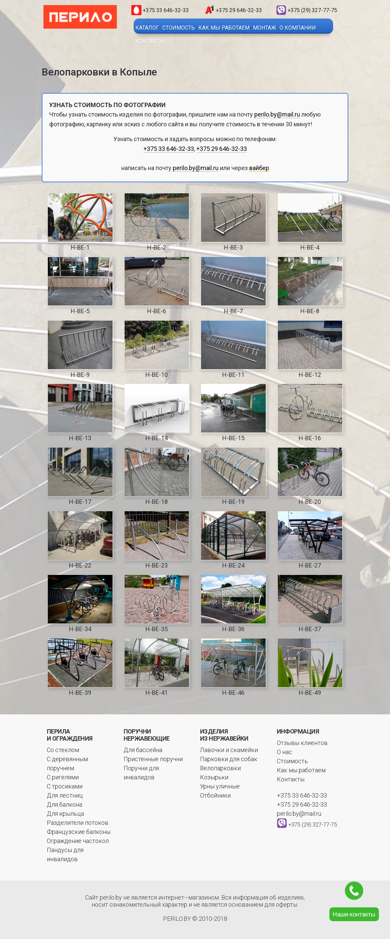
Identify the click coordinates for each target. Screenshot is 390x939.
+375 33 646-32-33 (166, 10)
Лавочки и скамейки (229, 749)
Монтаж (264, 28)
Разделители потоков (77, 822)
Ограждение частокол (78, 840)
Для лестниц (65, 795)
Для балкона (64, 804)
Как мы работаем (224, 28)
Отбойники (215, 795)
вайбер (259, 167)
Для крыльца (65, 813)
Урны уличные (220, 786)
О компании (298, 28)
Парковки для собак (228, 759)
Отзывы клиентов (302, 742)
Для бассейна (143, 749)
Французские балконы (78, 831)
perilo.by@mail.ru (277, 114)
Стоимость (178, 28)
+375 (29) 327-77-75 (312, 10)
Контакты (149, 41)
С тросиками (65, 786)
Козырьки (214, 777)
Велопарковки (220, 768)
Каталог (147, 28)
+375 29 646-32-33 (239, 10)
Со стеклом (63, 749)
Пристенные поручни (153, 759)
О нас (284, 751)
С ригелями (63, 777)
